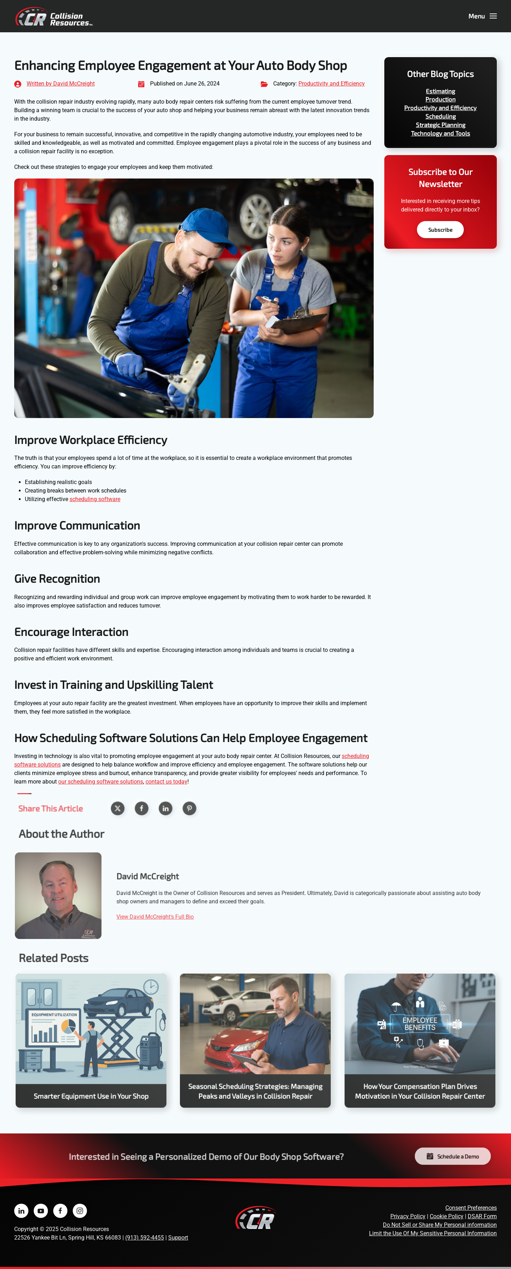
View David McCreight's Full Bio (162, 915)
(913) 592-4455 (144, 1237)
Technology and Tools (440, 133)
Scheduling (440, 116)
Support (178, 1237)
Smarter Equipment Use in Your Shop (91, 1093)
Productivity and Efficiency (331, 83)
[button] (482, 16)
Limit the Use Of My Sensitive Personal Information (433, 1233)
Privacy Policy (407, 1216)
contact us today (166, 781)
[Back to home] (54, 16)
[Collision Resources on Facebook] (60, 1211)
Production (440, 99)
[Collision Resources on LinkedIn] (21, 1211)
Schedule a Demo (453, 1156)
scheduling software (95, 499)
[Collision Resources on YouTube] (41, 1211)
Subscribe (440, 229)
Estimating (440, 90)
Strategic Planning (440, 124)
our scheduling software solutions (100, 781)
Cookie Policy (446, 1216)
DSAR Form (482, 1216)
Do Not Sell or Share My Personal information (440, 1224)
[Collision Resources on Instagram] (80, 1211)
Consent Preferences (471, 1207)
